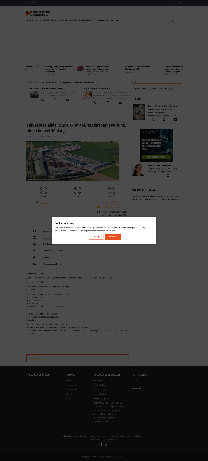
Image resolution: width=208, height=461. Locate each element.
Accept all (113, 237)
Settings (96, 237)
